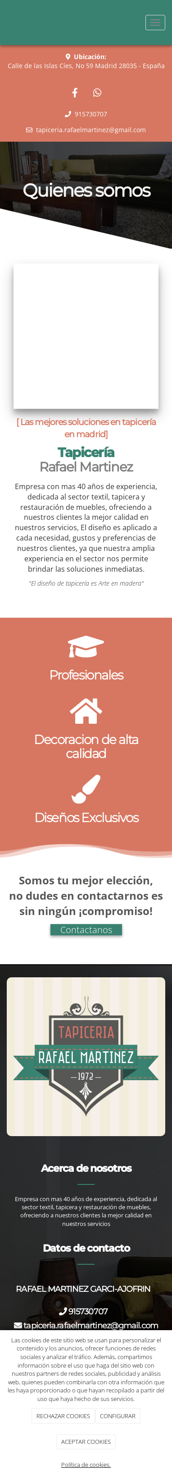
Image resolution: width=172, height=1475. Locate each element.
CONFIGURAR (118, 1416)
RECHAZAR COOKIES (63, 1416)
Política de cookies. (86, 1465)
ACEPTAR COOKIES (86, 1442)
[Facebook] (74, 93)
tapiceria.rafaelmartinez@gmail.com (90, 1325)
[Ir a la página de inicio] (4, 22)
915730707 (90, 1311)
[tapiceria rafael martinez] (86, 336)
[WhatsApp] (97, 93)
